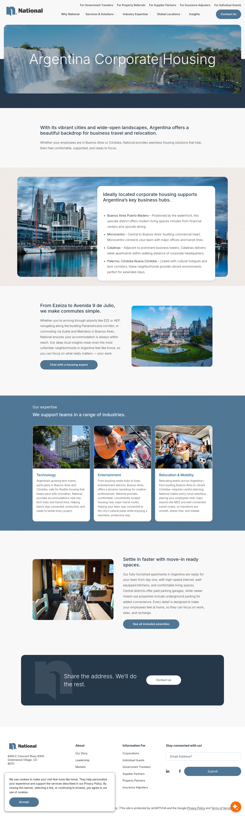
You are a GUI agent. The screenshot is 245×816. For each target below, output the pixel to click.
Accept (24, 802)
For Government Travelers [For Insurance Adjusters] (96, 5)
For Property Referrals (131, 5)
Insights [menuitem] (194, 14)
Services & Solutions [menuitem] (101, 14)
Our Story (81, 753)
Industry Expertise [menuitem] (137, 14)
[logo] (23, 746)
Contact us (163, 680)
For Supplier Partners (162, 5)
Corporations (131, 753)
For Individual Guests (227, 5)
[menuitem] (24, 11)
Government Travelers (137, 766)
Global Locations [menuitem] (170, 14)
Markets (80, 766)
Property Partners (134, 780)
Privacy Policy (196, 808)
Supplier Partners (134, 773)
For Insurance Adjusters (195, 5)
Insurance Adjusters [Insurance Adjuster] (135, 787)
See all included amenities (151, 624)
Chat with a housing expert (69, 364)
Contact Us (228, 14)
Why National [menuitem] (70, 14)
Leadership (82, 760)
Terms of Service (222, 808)
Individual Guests (133, 760)
